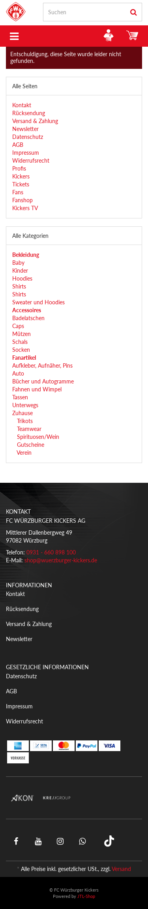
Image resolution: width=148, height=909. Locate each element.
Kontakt (21, 105)
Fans (17, 192)
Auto (18, 373)
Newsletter (25, 128)
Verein (23, 452)
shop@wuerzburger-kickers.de (60, 560)
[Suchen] (84, 12)
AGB (17, 144)
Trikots (24, 420)
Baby (18, 262)
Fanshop (22, 200)
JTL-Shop (86, 896)
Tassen (20, 397)
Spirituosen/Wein (37, 436)
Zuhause (22, 413)
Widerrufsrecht (30, 160)
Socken (21, 349)
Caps (18, 326)
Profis (19, 168)
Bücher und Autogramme (43, 381)
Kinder (20, 270)
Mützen (21, 333)
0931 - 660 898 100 (51, 552)
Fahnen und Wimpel (37, 389)
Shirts (19, 286)
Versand (121, 868)
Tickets (20, 184)
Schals (20, 341)
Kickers (21, 176)
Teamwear (28, 428)
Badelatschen (28, 318)
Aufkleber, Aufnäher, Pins (42, 365)
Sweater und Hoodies (38, 302)
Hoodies (22, 278)
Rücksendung (28, 113)
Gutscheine (29, 444)
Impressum (25, 152)
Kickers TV (25, 208)
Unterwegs (25, 405)
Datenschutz (27, 136)
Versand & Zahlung (35, 121)
